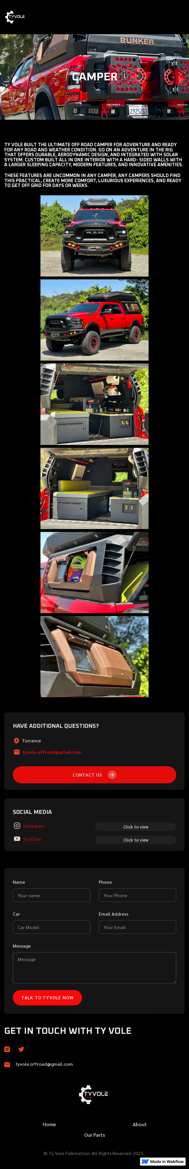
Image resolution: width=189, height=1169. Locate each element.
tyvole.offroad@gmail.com (52, 779)
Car (16, 941)
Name (19, 909)
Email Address (113, 941)
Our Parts (94, 1151)
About (140, 1140)
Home (49, 1140)
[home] (29, 17)
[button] (177, 17)
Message (22, 973)
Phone (105, 909)
